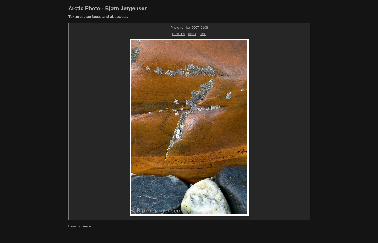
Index (192, 34)
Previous (178, 34)
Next (203, 34)
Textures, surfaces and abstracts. (98, 16)
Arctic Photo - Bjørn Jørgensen (108, 8)
